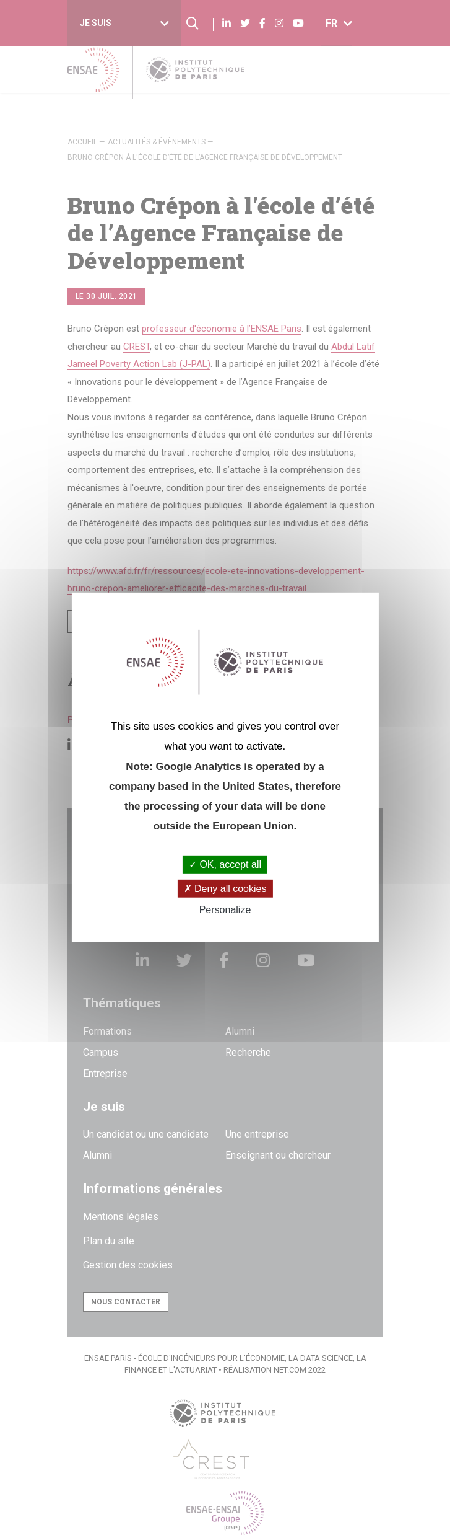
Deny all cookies (225, 888)
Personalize (225, 910)
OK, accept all (225, 864)
